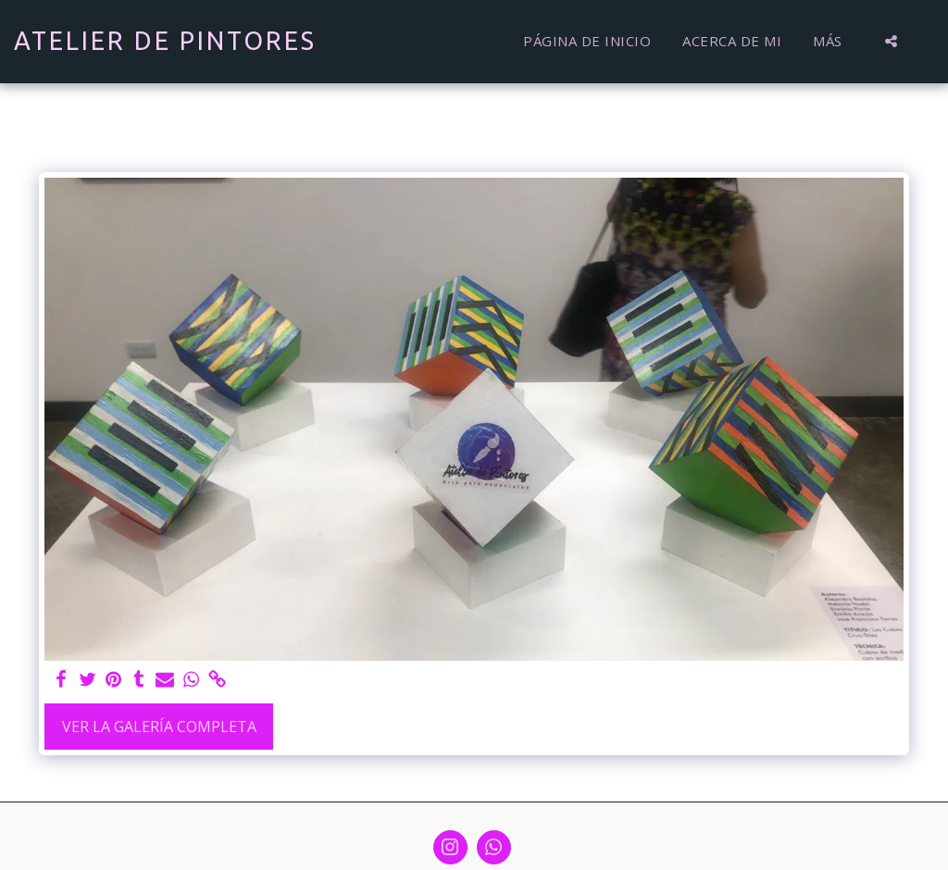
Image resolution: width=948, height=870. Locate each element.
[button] (891, 41)
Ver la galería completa (159, 726)
